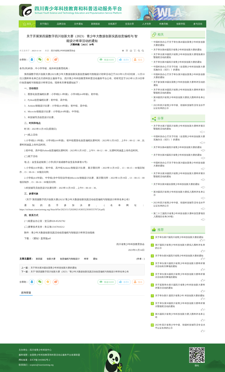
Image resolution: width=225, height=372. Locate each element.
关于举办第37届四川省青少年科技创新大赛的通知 (178, 239)
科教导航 (163, 24)
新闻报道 (95, 24)
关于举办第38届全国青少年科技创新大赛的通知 (54, 268)
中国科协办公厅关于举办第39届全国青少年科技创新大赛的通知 (179, 76)
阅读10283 (106, 59)
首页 (27, 24)
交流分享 (129, 24)
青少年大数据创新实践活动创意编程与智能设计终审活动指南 (63, 232)
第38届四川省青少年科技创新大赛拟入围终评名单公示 (179, 99)
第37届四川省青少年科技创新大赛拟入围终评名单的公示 (178, 248)
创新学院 (180, 24)
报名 (138, 59)
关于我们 (44, 24)
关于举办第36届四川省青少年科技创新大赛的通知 (178, 257)
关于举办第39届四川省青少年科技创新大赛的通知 (177, 62)
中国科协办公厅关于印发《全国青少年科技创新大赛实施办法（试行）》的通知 (179, 68)
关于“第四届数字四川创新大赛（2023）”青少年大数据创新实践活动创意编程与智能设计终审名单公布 (80, 271)
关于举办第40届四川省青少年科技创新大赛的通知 (177, 49)
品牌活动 (61, 24)
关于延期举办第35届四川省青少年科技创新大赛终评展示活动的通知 (178, 288)
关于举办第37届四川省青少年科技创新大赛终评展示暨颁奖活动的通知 (179, 129)
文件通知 (78, 24)
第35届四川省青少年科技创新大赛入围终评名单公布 (178, 317)
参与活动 (197, 24)
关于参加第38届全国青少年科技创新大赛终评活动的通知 (179, 83)
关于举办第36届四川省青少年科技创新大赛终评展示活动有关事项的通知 (178, 277)
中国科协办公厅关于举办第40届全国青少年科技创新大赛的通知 (179, 43)
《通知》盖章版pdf (41, 238)
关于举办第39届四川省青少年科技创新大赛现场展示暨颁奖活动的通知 (179, 56)
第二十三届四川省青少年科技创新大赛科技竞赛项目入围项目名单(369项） (179, 216)
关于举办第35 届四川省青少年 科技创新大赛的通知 (178, 297)
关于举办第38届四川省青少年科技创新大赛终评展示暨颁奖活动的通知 (179, 91)
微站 (197, 365)
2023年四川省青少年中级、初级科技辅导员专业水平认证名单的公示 (179, 107)
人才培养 (146, 24)
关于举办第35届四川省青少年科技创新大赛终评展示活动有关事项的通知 (178, 266)
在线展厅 (112, 24)
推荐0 (124, 59)
